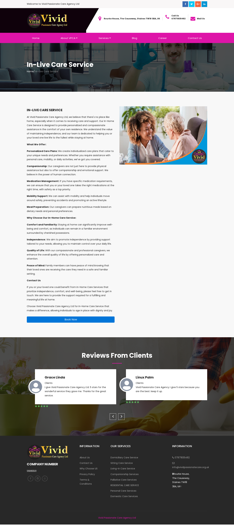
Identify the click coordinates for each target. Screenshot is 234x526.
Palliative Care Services (123, 480)
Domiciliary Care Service (124, 457)
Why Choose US (89, 469)
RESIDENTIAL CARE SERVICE (124, 486)
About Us (85, 457)
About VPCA (69, 38)
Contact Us (195, 38)
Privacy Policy (87, 474)
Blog (134, 38)
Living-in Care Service (122, 469)
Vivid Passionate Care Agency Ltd (117, 519)
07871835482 (181, 457)
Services (105, 38)
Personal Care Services (123, 492)
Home (35, 38)
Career (162, 38)
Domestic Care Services (124, 497)
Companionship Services (124, 474)
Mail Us (201, 18)
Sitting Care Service (121, 463)
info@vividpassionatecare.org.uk (182, 465)
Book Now (71, 319)
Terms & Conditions (86, 482)
